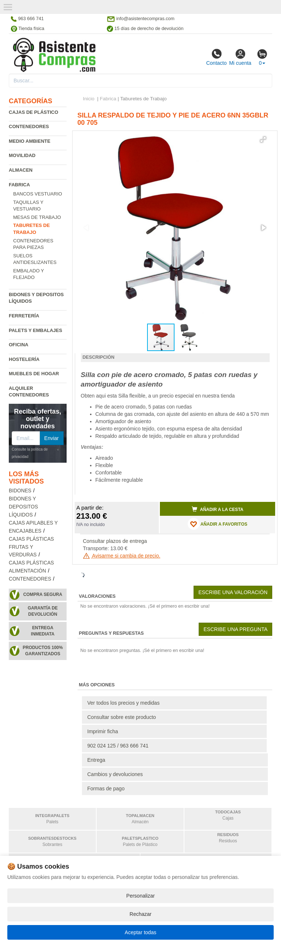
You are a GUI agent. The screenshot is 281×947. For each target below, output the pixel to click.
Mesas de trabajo (37, 217)
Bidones (20, 490)
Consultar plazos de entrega (115, 541)
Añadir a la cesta (218, 509)
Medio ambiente (29, 141)
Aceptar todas (140, 932)
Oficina (18, 344)
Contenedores (29, 126)
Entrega (96, 760)
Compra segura (42, 594)
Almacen (21, 170)
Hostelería (24, 359)
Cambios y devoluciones (115, 774)
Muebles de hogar (34, 373)
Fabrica (19, 184)
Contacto (216, 57)
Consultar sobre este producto (121, 717)
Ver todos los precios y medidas (123, 703)
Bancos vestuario (37, 194)
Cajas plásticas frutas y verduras (31, 547)
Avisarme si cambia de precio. (122, 556)
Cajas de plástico (33, 112)
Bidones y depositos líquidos (23, 507)
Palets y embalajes (35, 330)
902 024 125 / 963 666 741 (118, 746)
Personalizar (140, 896)
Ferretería (24, 315)
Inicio (89, 98)
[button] (263, 139)
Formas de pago (106, 788)
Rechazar (140, 914)
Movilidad (22, 155)
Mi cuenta (240, 57)
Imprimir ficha (102, 731)
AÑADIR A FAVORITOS (217, 524)
